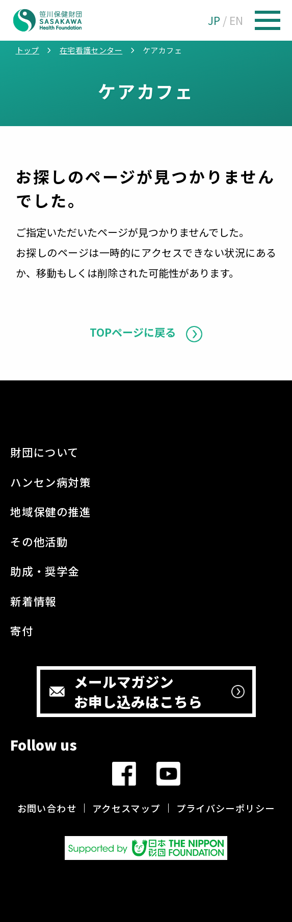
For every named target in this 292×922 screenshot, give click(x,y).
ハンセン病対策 (50, 482)
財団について (44, 452)
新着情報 (33, 601)
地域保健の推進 (50, 511)
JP (214, 20)
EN (236, 20)
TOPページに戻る (133, 332)
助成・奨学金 (44, 571)
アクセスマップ (126, 808)
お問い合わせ (46, 808)
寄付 (21, 630)
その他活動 (39, 541)
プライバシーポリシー (225, 808)
